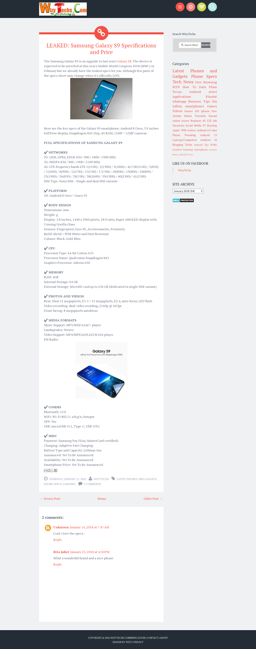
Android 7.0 (208, 135)
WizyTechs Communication (127, 637)
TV (204, 125)
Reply (57, 539)
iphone (205, 111)
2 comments (92, 484)
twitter (191, 130)
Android (195, 92)
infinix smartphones (188, 106)
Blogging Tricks (182, 144)
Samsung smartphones (195, 149)
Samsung (69, 484)
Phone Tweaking (184, 135)
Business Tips (199, 101)
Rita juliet (61, 552)
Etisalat (211, 96)
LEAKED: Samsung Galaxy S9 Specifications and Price (101, 49)
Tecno (177, 92)
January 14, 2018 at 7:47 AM (89, 527)
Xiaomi (213, 116)
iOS (197, 111)
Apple (176, 130)
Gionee (188, 111)
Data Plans (208, 87)
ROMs (213, 144)
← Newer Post (50, 498)
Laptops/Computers (184, 140)
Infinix (188, 116)
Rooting (212, 125)
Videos (177, 111)
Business (196, 120)
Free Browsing (206, 82)
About (164, 637)
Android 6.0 (204, 130)
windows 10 (208, 140)
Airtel (212, 92)
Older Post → (153, 498)
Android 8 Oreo (185, 154)
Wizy (129, 641)
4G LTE (207, 120)
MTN (176, 87)
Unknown (61, 527)
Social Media (193, 125)
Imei (214, 130)
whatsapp (179, 101)
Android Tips (201, 144)
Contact (152, 637)
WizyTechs (101, 479)
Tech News (182, 82)
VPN (183, 130)
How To (189, 87)
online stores (180, 120)
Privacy (138, 641)
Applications (181, 96)
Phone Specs (53, 484)
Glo (214, 101)
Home (102, 498)
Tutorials (200, 116)
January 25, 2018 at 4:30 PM (90, 552)
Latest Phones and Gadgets (137, 479)
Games (212, 106)
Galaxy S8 (124, 61)
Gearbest (177, 149)
